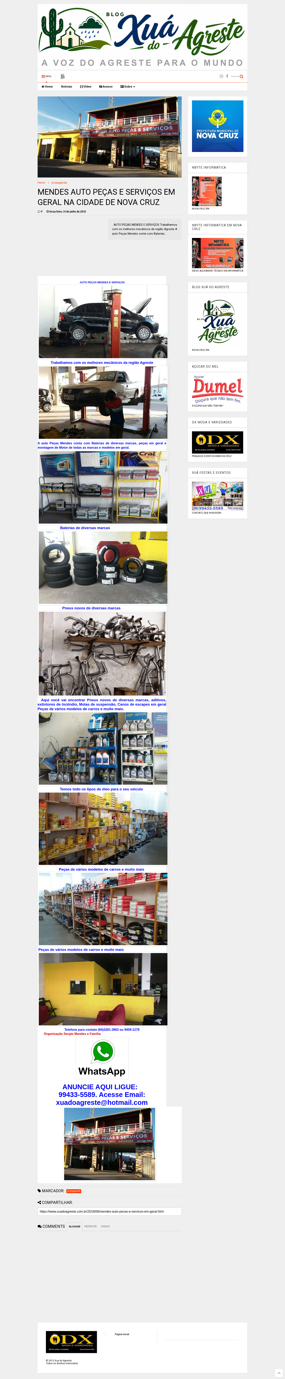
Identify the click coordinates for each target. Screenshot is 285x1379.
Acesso (106, 86)
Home (47, 86)
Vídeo (85, 86)
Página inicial (122, 1334)
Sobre (128, 86)
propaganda (59, 182)
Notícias (66, 86)
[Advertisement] (71, 246)
